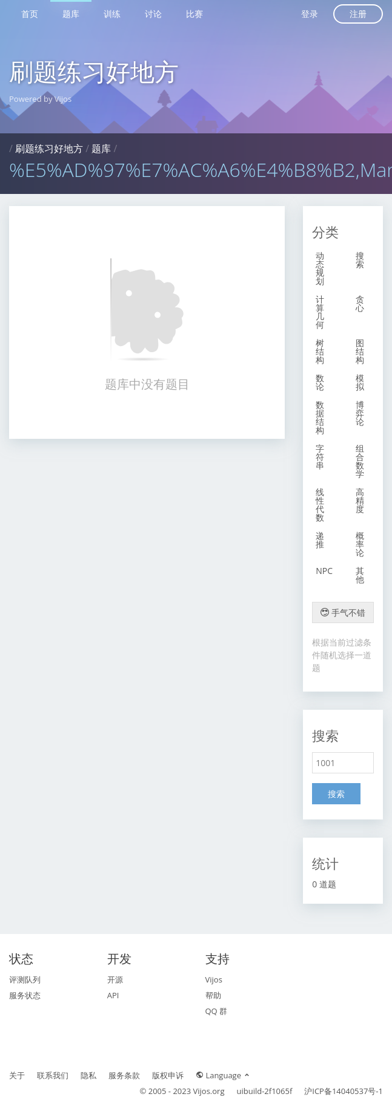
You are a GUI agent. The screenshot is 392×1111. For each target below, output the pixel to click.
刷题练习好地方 (94, 71)
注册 (358, 13)
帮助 (213, 995)
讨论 (153, 13)
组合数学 (360, 460)
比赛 (194, 13)
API (113, 995)
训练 (112, 13)
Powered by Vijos (40, 98)
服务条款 (124, 1075)
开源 (115, 979)
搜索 (360, 260)
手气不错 (343, 612)
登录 (309, 13)
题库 (70, 13)
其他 (360, 575)
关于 (17, 1075)
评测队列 (25, 979)
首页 (29, 13)
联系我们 (52, 1075)
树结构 (320, 351)
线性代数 (320, 504)
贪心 (360, 303)
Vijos (213, 979)
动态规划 (320, 268)
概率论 (360, 544)
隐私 (88, 1075)
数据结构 (320, 417)
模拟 (360, 382)
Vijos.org (209, 1091)
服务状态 (25, 995)
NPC (324, 570)
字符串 (320, 456)
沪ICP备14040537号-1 (343, 1091)
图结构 (360, 351)
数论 (320, 382)
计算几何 (320, 311)
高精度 (360, 500)
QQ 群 (216, 1011)
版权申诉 (168, 1075)
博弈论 (360, 413)
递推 (320, 540)
